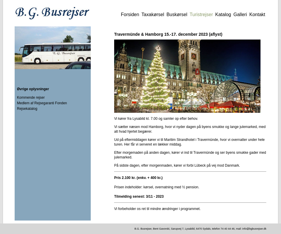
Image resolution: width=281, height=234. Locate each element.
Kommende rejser (31, 97)
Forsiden (130, 14)
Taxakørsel (152, 14)
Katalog (223, 14)
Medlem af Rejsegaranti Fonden (42, 103)
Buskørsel (177, 14)
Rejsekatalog (27, 109)
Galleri (240, 14)
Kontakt (257, 14)
